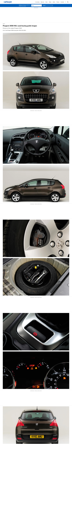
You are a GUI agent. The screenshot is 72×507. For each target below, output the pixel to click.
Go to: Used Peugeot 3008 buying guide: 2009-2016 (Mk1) (14, 30)
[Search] (67, 2)
